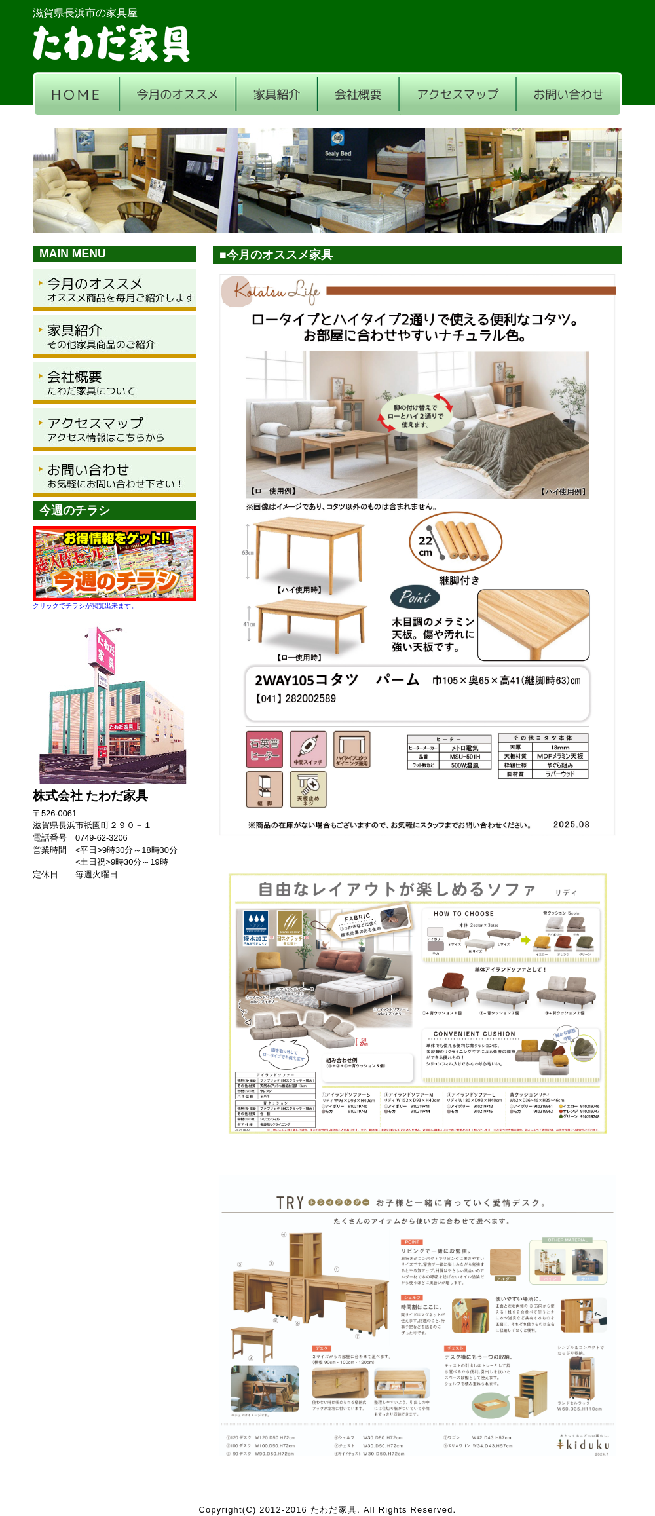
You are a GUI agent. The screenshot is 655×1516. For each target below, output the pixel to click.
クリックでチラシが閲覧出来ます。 (85, 605)
